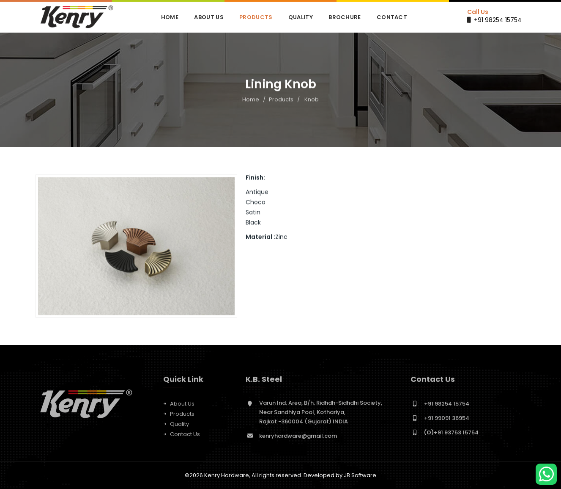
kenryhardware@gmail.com (298, 438)
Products (255, 17)
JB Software (360, 475)
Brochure (344, 17)
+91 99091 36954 (446, 420)
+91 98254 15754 (498, 20)
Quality (300, 17)
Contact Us (185, 436)
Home (169, 17)
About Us (208, 17)
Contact (392, 17)
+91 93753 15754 (451, 435)
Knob (311, 100)
